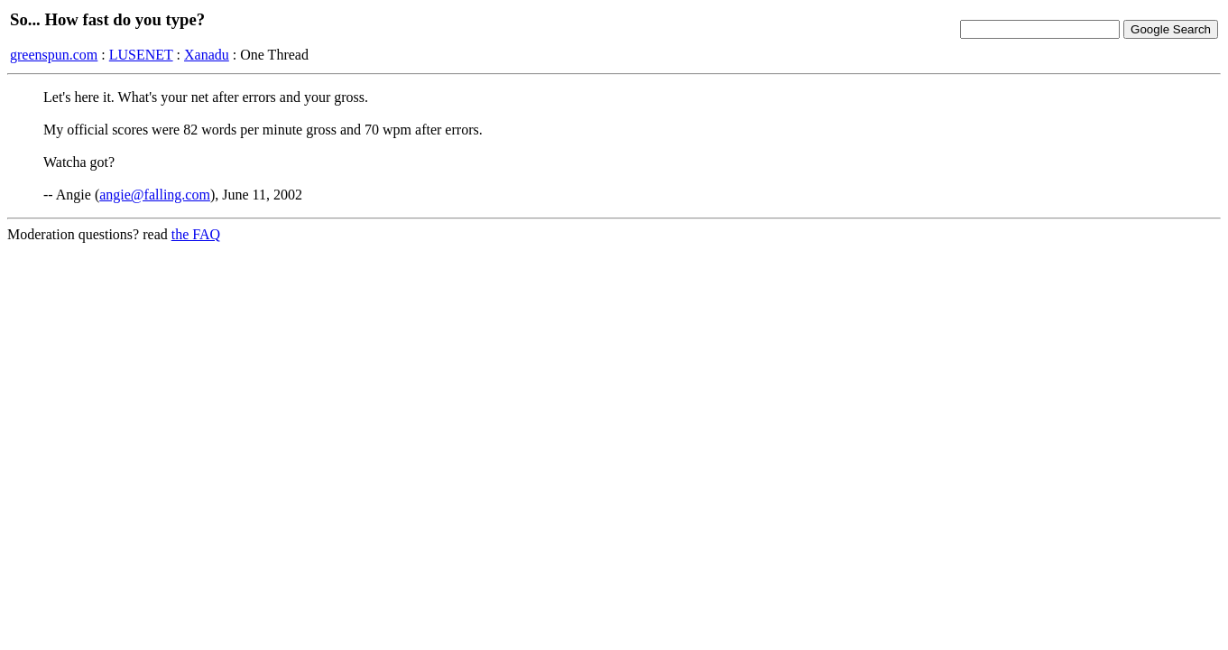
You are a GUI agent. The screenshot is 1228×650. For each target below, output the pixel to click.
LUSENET (141, 54)
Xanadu (206, 54)
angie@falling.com (154, 194)
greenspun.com (53, 54)
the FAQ (195, 234)
